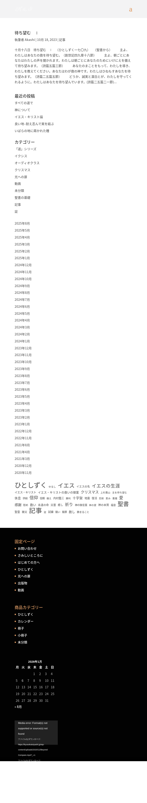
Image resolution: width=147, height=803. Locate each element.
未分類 (19, 190)
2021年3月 (22, 458)
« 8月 (18, 706)
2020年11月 (23, 472)
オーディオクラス (27, 163)
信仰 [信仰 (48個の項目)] (33, 497)
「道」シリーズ (25, 149)
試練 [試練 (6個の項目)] (50, 512)
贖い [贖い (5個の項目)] (57, 512)
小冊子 (22, 635)
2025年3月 (22, 244)
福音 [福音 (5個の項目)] (113, 505)
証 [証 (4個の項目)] (45, 512)
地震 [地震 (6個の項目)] (87, 498)
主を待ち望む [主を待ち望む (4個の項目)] (119, 492)
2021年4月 (22, 452)
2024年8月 (22, 292)
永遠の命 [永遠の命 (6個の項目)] (43, 505)
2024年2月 (22, 334)
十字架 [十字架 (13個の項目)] (78, 497)
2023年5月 (22, 396)
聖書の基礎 (22, 197)
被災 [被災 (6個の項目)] (24, 512)
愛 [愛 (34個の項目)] (121, 497)
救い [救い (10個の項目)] (33, 504)
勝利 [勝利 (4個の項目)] (68, 498)
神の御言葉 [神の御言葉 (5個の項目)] (81, 505)
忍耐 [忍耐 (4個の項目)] (101, 498)
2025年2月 (22, 251)
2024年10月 (23, 279)
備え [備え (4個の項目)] (49, 498)
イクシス (21, 156)
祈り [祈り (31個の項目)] (69, 504)
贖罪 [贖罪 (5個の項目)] (64, 512)
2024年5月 (22, 313)
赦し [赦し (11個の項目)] (72, 511)
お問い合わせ (27, 548)
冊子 (21, 628)
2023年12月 (23, 348)
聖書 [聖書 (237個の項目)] (123, 503)
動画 (18, 183)
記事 (62, 39)
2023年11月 (23, 354)
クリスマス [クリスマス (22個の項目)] (90, 492)
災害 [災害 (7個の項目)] (53, 505)
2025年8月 (22, 223)
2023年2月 (22, 417)
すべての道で (24, 102)
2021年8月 (22, 445)
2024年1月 (22, 341)
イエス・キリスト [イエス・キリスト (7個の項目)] (25, 492)
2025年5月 (22, 230)
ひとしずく (25, 569)
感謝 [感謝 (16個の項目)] (18, 504)
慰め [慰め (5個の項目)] (25, 505)
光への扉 (21, 176)
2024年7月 (22, 299)
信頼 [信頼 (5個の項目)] (42, 498)
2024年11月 (23, 272)
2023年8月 (22, 375)
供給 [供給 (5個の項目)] (25, 498)
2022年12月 (23, 431)
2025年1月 (22, 258)
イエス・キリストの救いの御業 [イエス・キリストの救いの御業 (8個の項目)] (58, 492)
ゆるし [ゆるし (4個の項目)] (52, 486)
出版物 (22, 583)
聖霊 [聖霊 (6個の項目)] (17, 512)
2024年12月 (23, 265)
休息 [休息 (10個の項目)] (18, 498)
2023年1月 (22, 424)
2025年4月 (22, 237)
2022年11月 (23, 438)
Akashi (30, 39)
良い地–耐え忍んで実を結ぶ (34, 123)
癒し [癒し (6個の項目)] (60, 505)
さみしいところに (30, 555)
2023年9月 (22, 368)
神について (22, 109)
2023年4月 (22, 403)
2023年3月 (22, 410)
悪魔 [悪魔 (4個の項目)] (114, 498)
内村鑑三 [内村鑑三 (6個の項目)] (58, 498)
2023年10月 (23, 361)
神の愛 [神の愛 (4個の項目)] (92, 505)
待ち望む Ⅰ (27, 33)
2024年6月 (22, 306)
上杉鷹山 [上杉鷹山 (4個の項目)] (105, 492)
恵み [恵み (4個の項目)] (108, 498)
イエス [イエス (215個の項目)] (66, 485)
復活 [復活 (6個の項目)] (94, 498)
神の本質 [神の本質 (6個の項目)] (103, 505)
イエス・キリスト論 (29, 116)
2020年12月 (23, 465)
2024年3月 (22, 327)
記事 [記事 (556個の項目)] (35, 510)
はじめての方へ (29, 562)
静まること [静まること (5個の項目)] (83, 512)
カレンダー (25, 621)
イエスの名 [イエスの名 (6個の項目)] (83, 486)
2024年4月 (22, 320)
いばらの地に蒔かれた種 (32, 130)
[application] (73, 753)
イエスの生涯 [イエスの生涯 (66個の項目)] (106, 485)
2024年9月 (22, 285)
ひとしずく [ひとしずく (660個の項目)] (31, 485)
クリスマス (22, 169)
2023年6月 (22, 389)
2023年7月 (22, 382)
